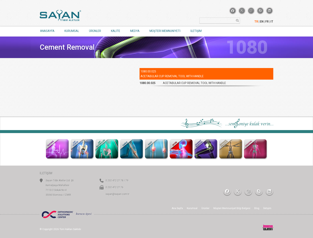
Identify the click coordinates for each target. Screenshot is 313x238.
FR (267, 21)
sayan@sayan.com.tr (117, 194)
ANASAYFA (47, 31)
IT (271, 21)
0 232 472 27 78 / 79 (117, 180)
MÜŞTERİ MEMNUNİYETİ (165, 31)
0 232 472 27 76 (114, 187)
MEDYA (135, 31)
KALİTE (115, 31)
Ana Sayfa (177, 208)
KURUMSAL (71, 31)
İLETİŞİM (196, 31)
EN (261, 21)
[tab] (206, 83)
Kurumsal (192, 208)
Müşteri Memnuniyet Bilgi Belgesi (231, 208)
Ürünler (205, 208)
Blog (256, 208)
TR (256, 21)
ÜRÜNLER (95, 31)
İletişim (267, 208)
